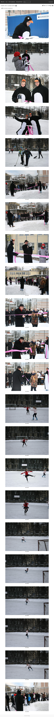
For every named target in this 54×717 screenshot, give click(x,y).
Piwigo (29, 715)
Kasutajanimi (51, 1)
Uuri (6, 1)
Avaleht (2, 5)
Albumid (2, 1)
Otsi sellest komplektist (7, 8)
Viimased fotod (19, 1)
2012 (6, 5)
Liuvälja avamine (11, 5)
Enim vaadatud (12, 1)
